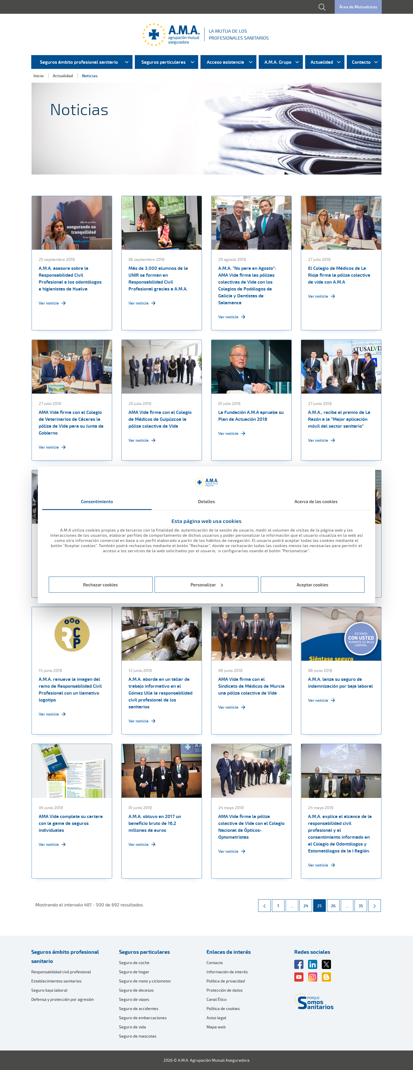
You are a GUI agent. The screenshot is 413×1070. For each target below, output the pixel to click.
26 (335, 903)
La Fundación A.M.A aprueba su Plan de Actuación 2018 (251, 415)
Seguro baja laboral (49, 990)
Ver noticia (52, 303)
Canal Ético (216, 999)
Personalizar (207, 584)
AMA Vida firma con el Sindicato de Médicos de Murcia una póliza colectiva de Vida (251, 686)
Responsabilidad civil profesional (61, 971)
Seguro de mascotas (137, 1036)
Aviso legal (216, 1017)
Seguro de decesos (136, 990)
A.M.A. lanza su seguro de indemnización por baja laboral (340, 682)
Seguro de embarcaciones (143, 1017)
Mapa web (216, 1027)
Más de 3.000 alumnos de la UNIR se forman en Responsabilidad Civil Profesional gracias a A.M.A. (158, 278)
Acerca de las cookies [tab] (316, 501)
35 (362, 903)
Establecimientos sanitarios (56, 981)
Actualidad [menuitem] (322, 62)
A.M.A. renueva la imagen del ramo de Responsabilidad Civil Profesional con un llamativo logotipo (70, 689)
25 (321, 903)
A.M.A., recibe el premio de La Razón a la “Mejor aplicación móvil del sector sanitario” (339, 419)
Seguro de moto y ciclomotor (145, 981)
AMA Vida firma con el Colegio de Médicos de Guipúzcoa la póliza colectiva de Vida (160, 419)
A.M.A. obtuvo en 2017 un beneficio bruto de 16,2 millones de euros (154, 823)
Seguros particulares (144, 951)
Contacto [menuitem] (361, 62)
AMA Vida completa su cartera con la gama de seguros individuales (71, 823)
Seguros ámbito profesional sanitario (65, 956)
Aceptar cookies (312, 584)
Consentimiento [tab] (97, 501)
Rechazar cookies (100, 584)
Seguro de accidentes (138, 1008)
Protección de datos (224, 990)
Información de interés (227, 971)
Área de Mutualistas (358, 6)
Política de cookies (223, 1008)
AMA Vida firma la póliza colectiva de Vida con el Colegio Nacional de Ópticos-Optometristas (251, 826)
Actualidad (63, 75)
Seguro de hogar (134, 971)
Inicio (39, 75)
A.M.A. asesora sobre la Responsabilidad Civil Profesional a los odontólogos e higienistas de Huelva (70, 278)
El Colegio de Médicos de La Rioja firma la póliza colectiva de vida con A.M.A (339, 275)
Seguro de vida (132, 1027)
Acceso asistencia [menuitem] (225, 62)
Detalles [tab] (206, 501)
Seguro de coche (134, 962)
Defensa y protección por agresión (62, 999)
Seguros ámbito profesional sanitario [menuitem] (79, 62)
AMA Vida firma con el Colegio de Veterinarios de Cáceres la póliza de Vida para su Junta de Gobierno (71, 422)
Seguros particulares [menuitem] (163, 62)
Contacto (214, 962)
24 (307, 903)
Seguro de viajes (134, 999)
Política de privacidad (225, 981)
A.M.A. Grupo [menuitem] (277, 62)
